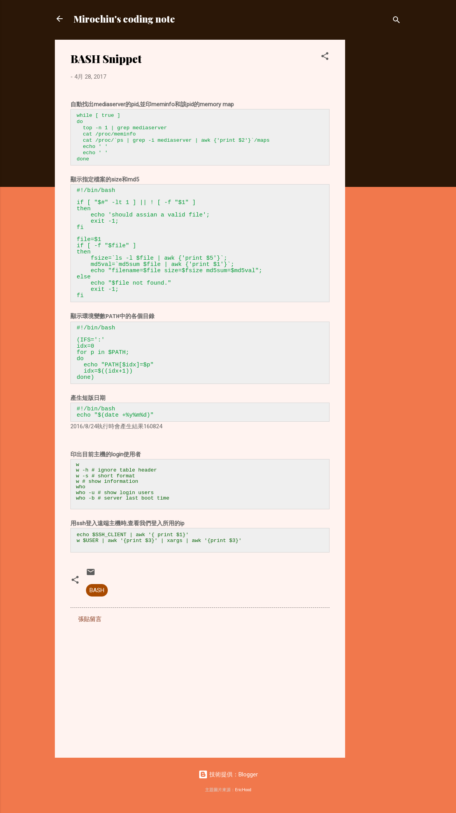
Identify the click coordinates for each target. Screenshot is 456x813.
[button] (325, 57)
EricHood (243, 792)
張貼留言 (90, 621)
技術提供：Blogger (228, 777)
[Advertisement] (376, 156)
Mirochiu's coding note (124, 18)
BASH (96, 593)
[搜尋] (396, 21)
